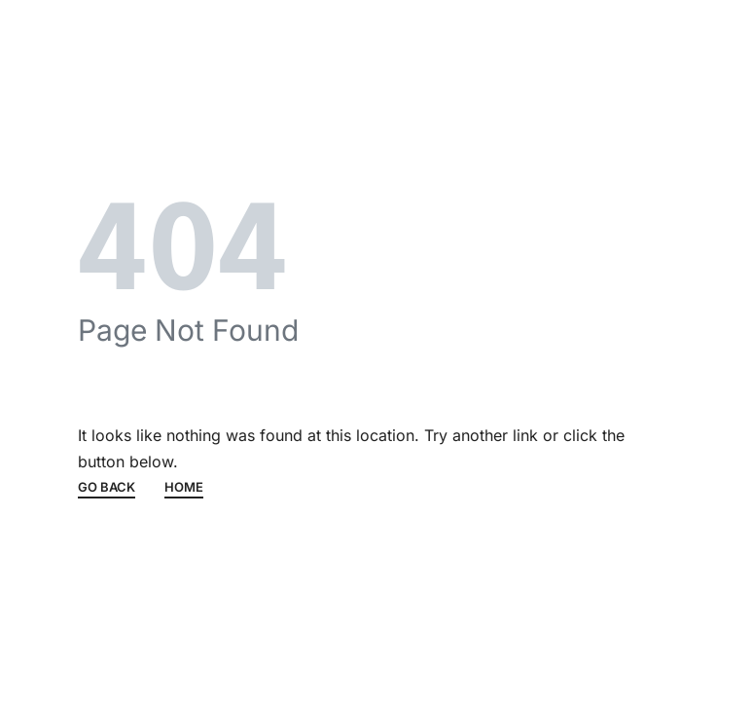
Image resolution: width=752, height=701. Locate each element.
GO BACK (106, 488)
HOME (183, 488)
